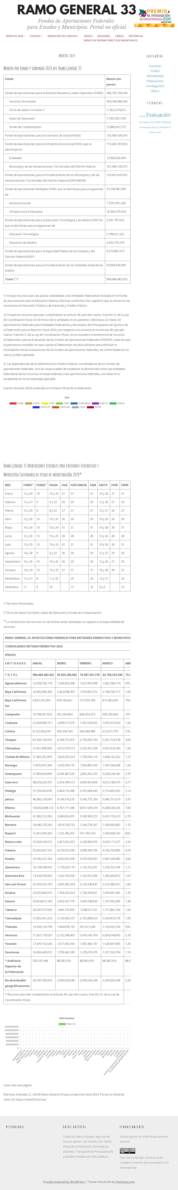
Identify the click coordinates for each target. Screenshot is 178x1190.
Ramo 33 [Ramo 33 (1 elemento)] (155, 127)
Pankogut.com (125, 1182)
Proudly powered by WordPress (64, 1182)
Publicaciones (155, 81)
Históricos (136, 36)
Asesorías (103, 36)
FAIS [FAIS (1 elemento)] (141, 122)
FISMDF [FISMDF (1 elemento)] (157, 122)
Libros (119, 36)
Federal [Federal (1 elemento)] (146, 122)
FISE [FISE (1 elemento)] (151, 122)
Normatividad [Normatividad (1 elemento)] (145, 127)
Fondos (35, 36)
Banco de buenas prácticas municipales (110, 40)
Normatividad (155, 76)
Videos (88, 36)
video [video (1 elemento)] (159, 132)
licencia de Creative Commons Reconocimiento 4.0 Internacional (144, 1163)
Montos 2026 (14, 36)
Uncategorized (155, 86)
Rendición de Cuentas (62, 36)
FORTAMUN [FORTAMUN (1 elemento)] (166, 122)
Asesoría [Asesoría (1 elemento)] (142, 116)
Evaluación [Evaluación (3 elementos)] (158, 114)
